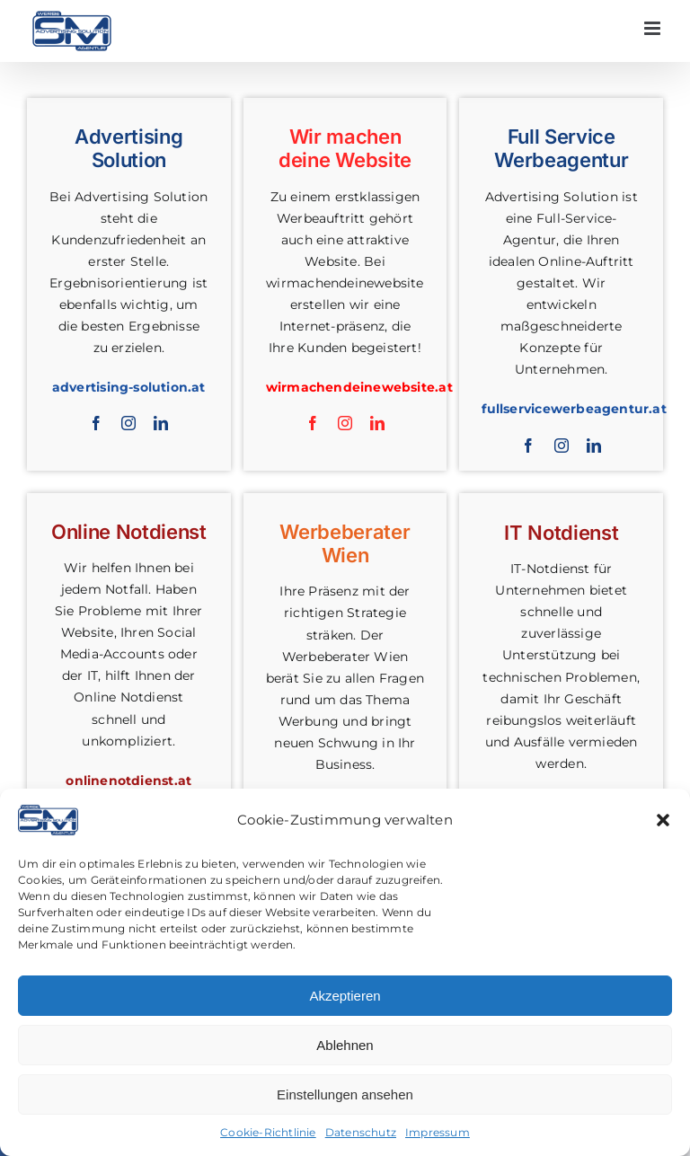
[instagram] (128, 423)
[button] (663, 820)
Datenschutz (360, 1132)
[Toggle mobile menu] (653, 28)
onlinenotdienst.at (128, 780)
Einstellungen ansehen (345, 1094)
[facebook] (96, 423)
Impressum (437, 1132)
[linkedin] (161, 423)
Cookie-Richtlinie (268, 1132)
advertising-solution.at (129, 387)
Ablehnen (344, 1045)
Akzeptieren (344, 995)
